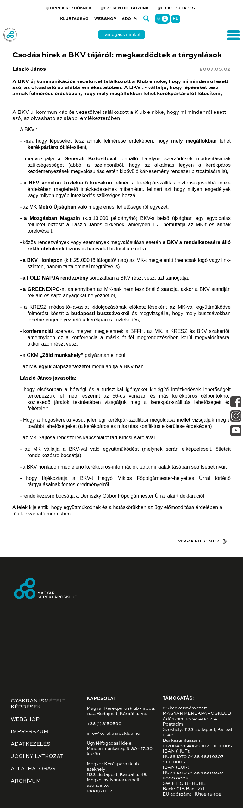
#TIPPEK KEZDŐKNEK (69, 8)
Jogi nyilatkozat (37, 756)
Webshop (105, 19)
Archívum (26, 781)
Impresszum (29, 731)
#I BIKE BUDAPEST (177, 8)
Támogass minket (121, 34)
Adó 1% (130, 19)
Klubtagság (74, 19)
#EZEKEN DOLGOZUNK (125, 8)
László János (29, 69)
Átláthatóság (33, 769)
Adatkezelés (30, 744)
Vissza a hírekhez (199, 541)
